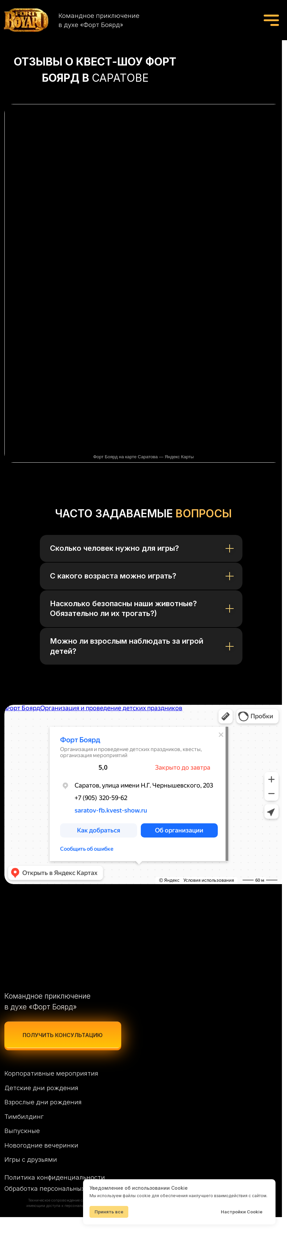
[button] (64, 1051)
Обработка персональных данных (58, 1207)
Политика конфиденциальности (55, 1195)
